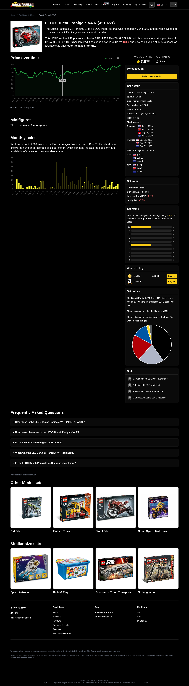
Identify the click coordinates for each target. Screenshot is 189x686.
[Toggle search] (152, 5)
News (55, 612)
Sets (139, 617)
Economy (127, 5)
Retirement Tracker (104, 612)
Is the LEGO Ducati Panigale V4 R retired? (38, 442)
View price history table (23, 107)
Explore (56, 5)
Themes (67, 5)
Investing (57, 617)
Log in (173, 5)
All (138, 612)
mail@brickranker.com (20, 618)
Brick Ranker (18, 607)
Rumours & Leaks (61, 625)
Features (57, 629)
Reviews (57, 621)
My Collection (140, 5)
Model (32, 15)
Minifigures (142, 621)
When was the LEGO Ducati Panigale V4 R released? (44, 452)
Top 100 (115, 5)
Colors (89, 5)
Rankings (78, 5)
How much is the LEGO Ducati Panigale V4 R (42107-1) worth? (50, 422)
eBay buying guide (103, 617)
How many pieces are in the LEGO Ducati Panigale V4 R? (47, 432)
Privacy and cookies (62, 633)
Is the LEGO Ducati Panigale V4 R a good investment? (45, 463)
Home (12, 15)
